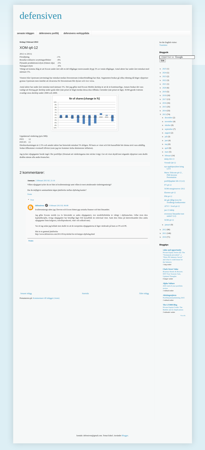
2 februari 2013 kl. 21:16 (45, 180)
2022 (164, 80)
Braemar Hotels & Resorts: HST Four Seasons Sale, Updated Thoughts (173, 274)
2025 (164, 69)
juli (166, 136)
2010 (164, 237)
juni (166, 140)
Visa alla (182, 315)
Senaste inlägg (26, 293)
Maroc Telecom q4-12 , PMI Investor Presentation (173, 174)
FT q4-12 (168, 185)
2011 (164, 233)
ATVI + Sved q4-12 (172, 206)
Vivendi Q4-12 (170, 163)
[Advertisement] (79, 311)
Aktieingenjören (169, 295)
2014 (164, 110)
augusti (168, 133)
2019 (164, 92)
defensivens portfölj (49, 33)
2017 (164, 99)
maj (166, 144)
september (169, 129)
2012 (164, 229)
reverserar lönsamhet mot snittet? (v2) (174, 215)
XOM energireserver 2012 (174, 189)
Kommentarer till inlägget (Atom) (46, 298)
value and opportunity (172, 250)
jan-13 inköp (169, 210)
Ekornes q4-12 (170, 192)
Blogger (125, 435)
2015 (164, 107)
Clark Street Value (170, 269)
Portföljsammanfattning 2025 (174, 298)
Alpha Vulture (169, 283)
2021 (164, 84)
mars (167, 152)
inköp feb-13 (169, 159)
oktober (168, 125)
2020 (164, 88)
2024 (164, 73)
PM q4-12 (168, 196)
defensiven (41, 15)
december (169, 117)
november (169, 121)
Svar (32, 200)
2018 (164, 95)
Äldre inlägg (144, 293)
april (167, 148)
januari (168, 225)
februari (168, 155)
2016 (164, 103)
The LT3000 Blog (170, 305)
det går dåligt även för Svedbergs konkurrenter (174, 201)
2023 (164, 76)
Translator (163, 45)
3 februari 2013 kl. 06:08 (58, 205)
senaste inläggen (25, 33)
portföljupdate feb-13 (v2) (174, 181)
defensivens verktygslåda (76, 33)
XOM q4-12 (169, 220)
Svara (29, 194)
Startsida (85, 293)
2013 (164, 114)
